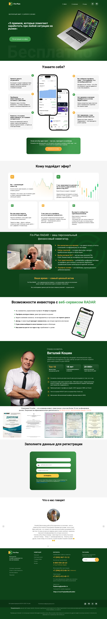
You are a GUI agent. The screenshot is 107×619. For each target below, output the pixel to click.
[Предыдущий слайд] (3, 526)
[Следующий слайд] (103, 526)
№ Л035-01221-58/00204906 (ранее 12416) (75, 410)
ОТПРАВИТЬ (47, 475)
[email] (53, 470)
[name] (53, 460)
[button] (46, 604)
